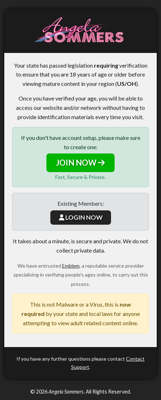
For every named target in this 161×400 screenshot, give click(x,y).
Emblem (71, 266)
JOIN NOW (80, 162)
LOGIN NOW (80, 217)
